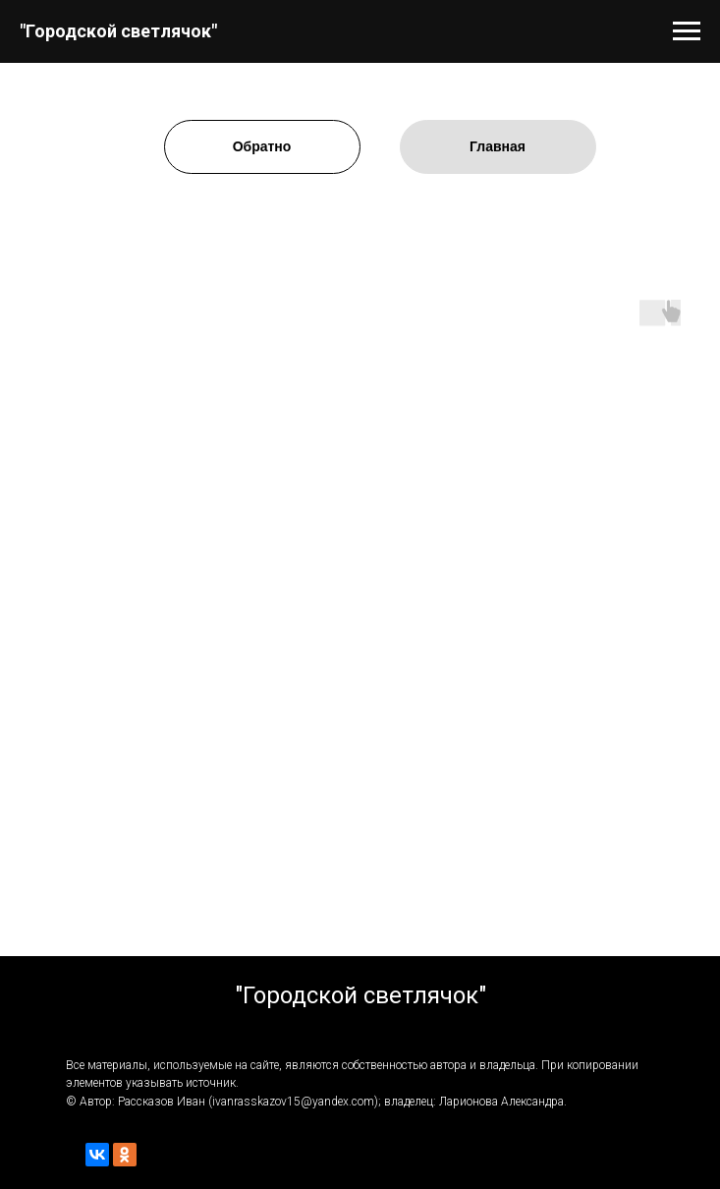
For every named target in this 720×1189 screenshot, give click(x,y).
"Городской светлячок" (118, 31)
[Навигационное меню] (686, 31)
